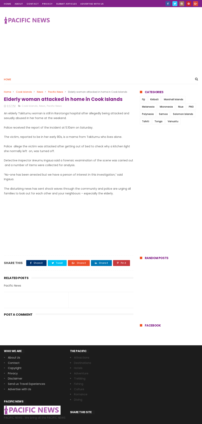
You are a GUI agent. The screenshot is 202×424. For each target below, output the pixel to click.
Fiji (143, 99)
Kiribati (154, 99)
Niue (180, 106)
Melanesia (148, 106)
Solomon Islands (183, 114)
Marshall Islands (173, 99)
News (40, 92)
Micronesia (166, 106)
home (7, 3)
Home (7, 79)
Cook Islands (24, 92)
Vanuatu (173, 121)
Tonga (158, 121)
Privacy (47, 3)
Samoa (163, 114)
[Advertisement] (126, 40)
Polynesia (148, 114)
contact (33, 3)
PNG (191, 106)
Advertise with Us (92, 3)
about (19, 3)
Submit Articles (66, 3)
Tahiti (145, 121)
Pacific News (55, 92)
